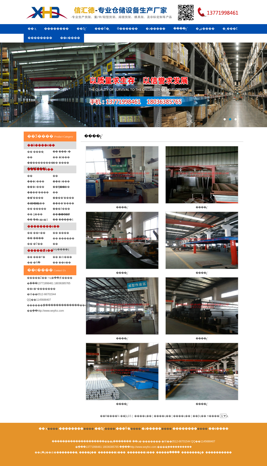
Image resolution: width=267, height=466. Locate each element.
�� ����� (36, 208)
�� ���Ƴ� (36, 257)
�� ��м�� (62, 262)
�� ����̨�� (63, 238)
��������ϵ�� (43, 226)
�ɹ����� (155, 28)
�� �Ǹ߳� (33, 262)
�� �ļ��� (61, 157)
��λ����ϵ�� (41, 145)
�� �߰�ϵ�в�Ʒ (37, 219)
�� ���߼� (61, 162)
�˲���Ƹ (230, 28)
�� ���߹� (62, 151)
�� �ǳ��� (62, 257)
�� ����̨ (35, 151)
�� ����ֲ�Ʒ (63, 219)
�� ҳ (32, 28)
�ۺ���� (205, 28)
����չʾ (180, 28)
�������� (56, 28)
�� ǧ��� (35, 214)
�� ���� (61, 232)
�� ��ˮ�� (61, 214)
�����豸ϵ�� (40, 250)
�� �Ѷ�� (35, 243)
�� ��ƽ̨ (33, 203)
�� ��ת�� (36, 232)
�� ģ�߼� (59, 186)
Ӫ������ (127, 28)
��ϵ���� (70, 37)
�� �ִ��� (35, 238)
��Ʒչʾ (82, 28)
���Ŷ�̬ (102, 28)
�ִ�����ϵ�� (40, 169)
